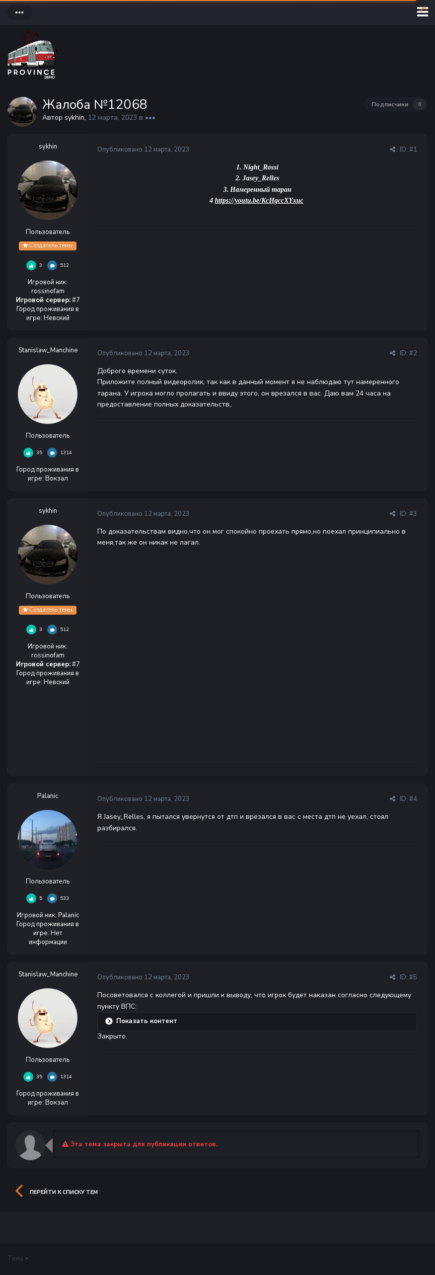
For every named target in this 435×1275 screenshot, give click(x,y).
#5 (413, 977)
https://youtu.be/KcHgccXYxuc (259, 200)
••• (150, 117)
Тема (17, 1258)
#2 (413, 353)
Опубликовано (143, 149)
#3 (413, 513)
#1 (413, 149)
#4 (413, 799)
